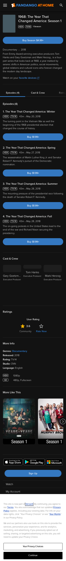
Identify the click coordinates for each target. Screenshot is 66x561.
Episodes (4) (12, 92)
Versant (29, 504)
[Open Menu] (5, 5)
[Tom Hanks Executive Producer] (32, 283)
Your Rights (55, 514)
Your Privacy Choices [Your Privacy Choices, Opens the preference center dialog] (33, 546)
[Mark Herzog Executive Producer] (52, 283)
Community (25, 331)
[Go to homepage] (32, 5)
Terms (10, 507)
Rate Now (41, 331)
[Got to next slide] (63, 421)
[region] (33, 527)
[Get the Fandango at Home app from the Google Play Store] (34, 462)
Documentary (19, 351)
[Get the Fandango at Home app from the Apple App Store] (13, 462)
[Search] (61, 5)
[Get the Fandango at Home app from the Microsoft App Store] (54, 462)
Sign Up (33, 473)
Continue (32, 555)
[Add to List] (61, 26)
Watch (9, 484)
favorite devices (29, 77)
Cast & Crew (38, 92)
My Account (13, 491)
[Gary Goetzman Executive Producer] (12, 283)
